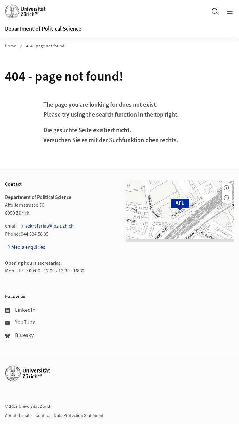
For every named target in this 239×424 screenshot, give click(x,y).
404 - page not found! (46, 46)
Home (10, 46)
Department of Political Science (43, 29)
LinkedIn (20, 310)
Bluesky (19, 335)
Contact (42, 415)
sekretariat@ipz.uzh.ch (49, 226)
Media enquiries (28, 247)
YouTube (20, 322)
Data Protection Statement (79, 415)
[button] (227, 188)
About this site (18, 415)
